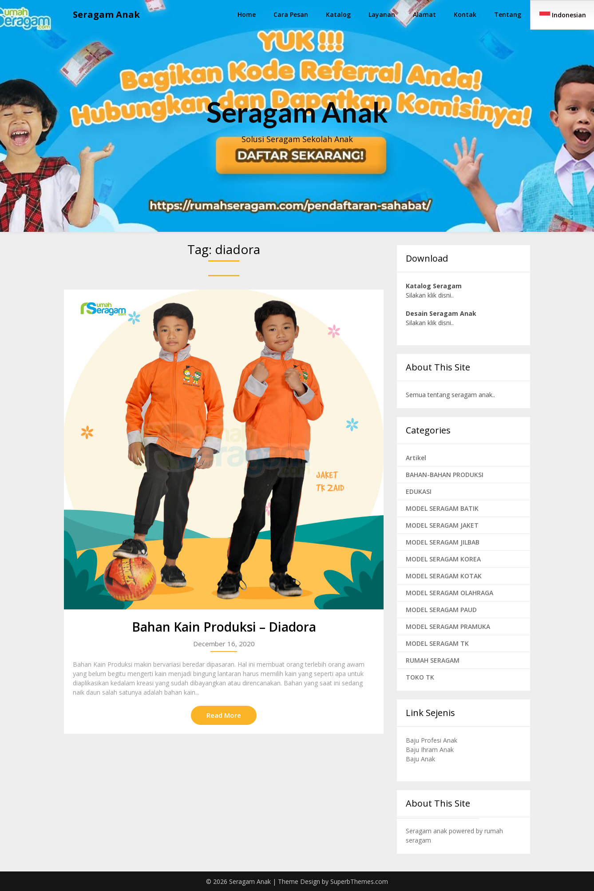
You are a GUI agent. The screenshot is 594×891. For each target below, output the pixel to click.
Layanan (381, 14)
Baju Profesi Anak (431, 740)
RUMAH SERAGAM (432, 660)
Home (247, 14)
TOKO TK (420, 677)
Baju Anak (420, 759)
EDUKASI (419, 491)
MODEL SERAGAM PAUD (441, 609)
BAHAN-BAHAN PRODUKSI (444, 474)
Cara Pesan (290, 14)
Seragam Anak (106, 14)
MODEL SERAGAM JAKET (442, 525)
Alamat (424, 14)
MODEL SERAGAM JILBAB (442, 542)
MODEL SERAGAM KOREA (443, 559)
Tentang (507, 14)
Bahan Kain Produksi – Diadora (224, 626)
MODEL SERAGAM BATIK (442, 508)
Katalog (338, 14)
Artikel (416, 457)
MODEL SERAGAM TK (437, 643)
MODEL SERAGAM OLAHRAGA (449, 593)
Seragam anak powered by (445, 831)
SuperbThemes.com (359, 881)
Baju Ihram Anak (430, 749)
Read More (223, 715)
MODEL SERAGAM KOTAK (444, 576)
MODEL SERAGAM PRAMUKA (448, 626)
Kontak (465, 14)
